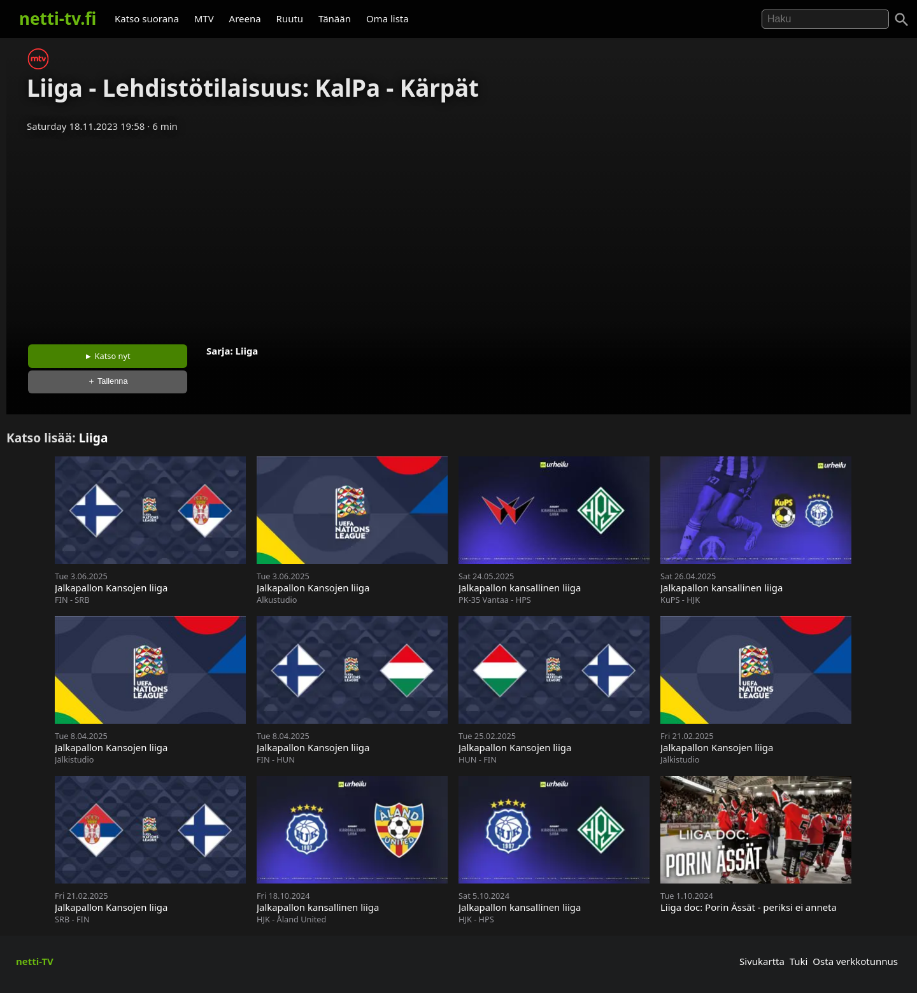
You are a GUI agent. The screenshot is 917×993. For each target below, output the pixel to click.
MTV (204, 18)
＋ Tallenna (107, 381)
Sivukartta (762, 961)
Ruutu (290, 18)
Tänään (334, 18)
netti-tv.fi (57, 18)
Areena (245, 18)
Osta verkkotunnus (855, 961)
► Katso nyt (108, 356)
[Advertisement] (458, 234)
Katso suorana (147, 18)
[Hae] (825, 19)
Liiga (247, 350)
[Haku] (901, 19)
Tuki (799, 961)
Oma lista (387, 18)
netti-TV (34, 961)
